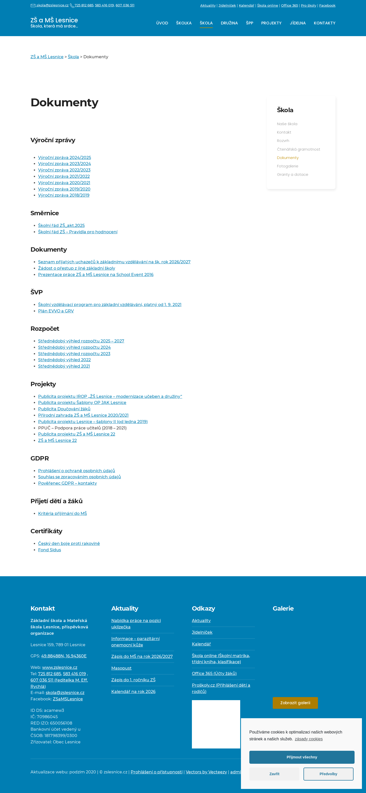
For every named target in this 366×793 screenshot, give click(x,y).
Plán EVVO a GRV (56, 311)
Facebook (327, 5)
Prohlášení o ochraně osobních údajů (76, 470)
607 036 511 (125, 5)
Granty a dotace (292, 174)
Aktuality (208, 5)
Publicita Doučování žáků (64, 409)
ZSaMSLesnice (68, 699)
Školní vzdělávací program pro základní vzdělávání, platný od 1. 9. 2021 (109, 304)
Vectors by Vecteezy (206, 772)
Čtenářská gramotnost (298, 149)
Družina (229, 23)
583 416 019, (105, 5)
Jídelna (298, 23)
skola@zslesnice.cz (49, 5)
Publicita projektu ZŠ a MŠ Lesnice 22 (76, 434)
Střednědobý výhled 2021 (64, 366)
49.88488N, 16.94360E (64, 656)
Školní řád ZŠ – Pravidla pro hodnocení (77, 231)
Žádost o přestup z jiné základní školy (76, 268)
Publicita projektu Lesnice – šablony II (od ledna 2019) (93, 421)
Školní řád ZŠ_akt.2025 (61, 225)
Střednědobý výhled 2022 (64, 359)
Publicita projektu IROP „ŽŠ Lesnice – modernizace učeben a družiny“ (110, 396)
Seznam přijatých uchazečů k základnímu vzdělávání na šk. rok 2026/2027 (114, 261)
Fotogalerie (287, 166)
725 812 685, (82, 5)
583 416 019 (74, 673)
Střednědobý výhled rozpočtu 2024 (74, 347)
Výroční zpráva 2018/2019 (63, 195)
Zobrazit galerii (295, 702)
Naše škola (287, 123)
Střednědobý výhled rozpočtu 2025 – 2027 (81, 341)
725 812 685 (49, 673)
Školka (184, 23)
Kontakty (325, 23)
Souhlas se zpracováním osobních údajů (79, 476)
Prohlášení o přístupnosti (156, 772)
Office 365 (289, 5)
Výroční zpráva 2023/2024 (64, 163)
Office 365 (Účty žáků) (214, 673)
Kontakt (284, 132)
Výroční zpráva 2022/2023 (64, 170)
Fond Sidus (49, 549)
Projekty (271, 23)
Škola (206, 23)
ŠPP (249, 23)
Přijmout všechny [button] (302, 757)
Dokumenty (288, 157)
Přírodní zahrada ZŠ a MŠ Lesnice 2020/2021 (83, 415)
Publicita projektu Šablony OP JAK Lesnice (82, 402)
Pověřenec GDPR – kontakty (67, 483)
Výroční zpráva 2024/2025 (64, 157)
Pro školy (308, 5)
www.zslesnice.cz (59, 667)
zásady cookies (309, 739)
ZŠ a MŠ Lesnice (54, 22)
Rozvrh (283, 140)
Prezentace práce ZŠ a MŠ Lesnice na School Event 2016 (96, 274)
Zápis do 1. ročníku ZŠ (133, 679)
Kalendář (246, 5)
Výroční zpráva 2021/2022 (64, 176)
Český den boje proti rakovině (69, 543)
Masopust (121, 668)
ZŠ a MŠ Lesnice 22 (57, 440)
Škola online (267, 5)
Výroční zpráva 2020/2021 (64, 182)
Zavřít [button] (274, 774)
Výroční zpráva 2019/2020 (64, 189)
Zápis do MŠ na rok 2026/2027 (142, 656)
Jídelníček (227, 5)
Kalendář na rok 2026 (133, 691)
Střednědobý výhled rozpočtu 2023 (74, 353)
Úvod (162, 23)
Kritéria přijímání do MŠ (62, 513)
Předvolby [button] (328, 774)
